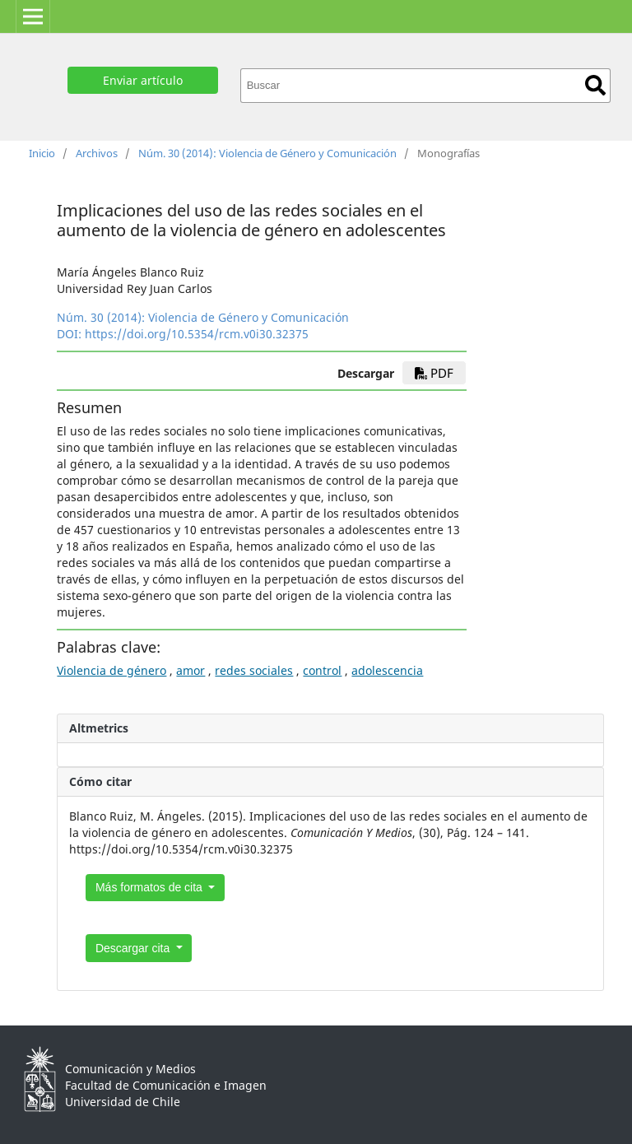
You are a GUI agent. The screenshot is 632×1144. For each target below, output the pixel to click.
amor (190, 670)
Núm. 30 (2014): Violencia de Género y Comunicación (267, 153)
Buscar (595, 85)
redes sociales (254, 670)
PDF (434, 373)
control (322, 670)
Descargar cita (134, 948)
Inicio (42, 153)
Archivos (97, 153)
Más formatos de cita (150, 887)
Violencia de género (111, 670)
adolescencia (387, 670)
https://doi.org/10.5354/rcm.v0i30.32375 (197, 334)
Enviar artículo (143, 80)
